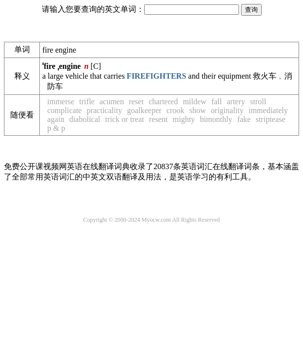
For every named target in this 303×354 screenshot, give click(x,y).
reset (136, 101)
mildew (195, 101)
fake (244, 119)
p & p (56, 128)
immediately (268, 110)
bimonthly (216, 119)
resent (158, 119)
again (55, 119)
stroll (258, 101)
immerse (60, 101)
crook (175, 110)
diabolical (84, 119)
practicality (104, 110)
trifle (86, 101)
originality (227, 110)
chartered (163, 101)
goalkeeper (144, 110)
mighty (184, 119)
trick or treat (124, 119)
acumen (111, 101)
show (197, 110)
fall (217, 101)
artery (236, 101)
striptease (270, 119)
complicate (64, 110)
